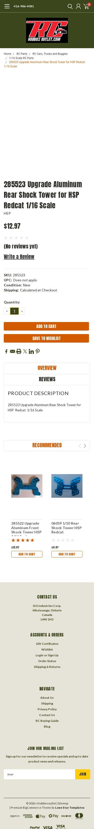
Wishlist (47, 649)
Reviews (47, 379)
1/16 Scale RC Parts (21, 58)
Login (39, 655)
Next (84, 446)
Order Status (47, 661)
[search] (69, 6)
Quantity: (12, 302)
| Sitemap (62, 803)
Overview (47, 368)
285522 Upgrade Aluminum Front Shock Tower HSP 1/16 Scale (26, 530)
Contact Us (47, 715)
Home (7, 53)
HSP (7, 213)
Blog (47, 726)
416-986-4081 (24, 6)
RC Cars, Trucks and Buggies (50, 53)
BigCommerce (32, 807)
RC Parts (22, 53)
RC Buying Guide (47, 721)
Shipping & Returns (47, 667)
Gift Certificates (47, 644)
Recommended (47, 445)
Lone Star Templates (69, 807)
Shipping (47, 703)
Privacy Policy (47, 709)
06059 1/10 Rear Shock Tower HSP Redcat (66, 527)
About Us (47, 697)
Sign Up (53, 655)
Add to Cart (27, 554)
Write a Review (19, 257)
